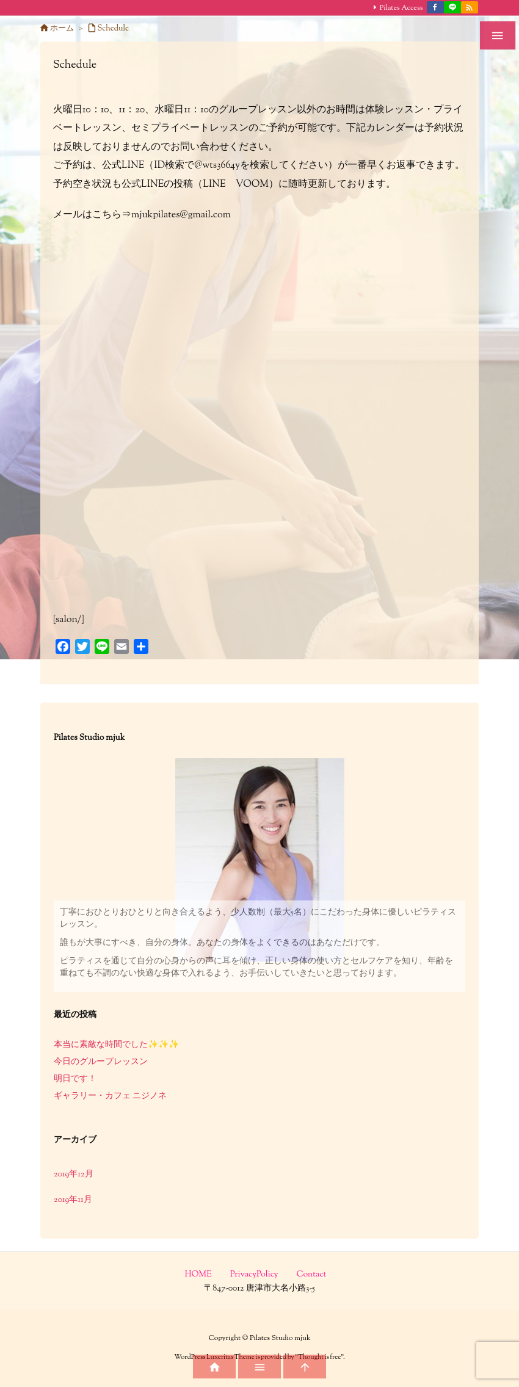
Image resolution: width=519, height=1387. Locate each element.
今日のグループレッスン (101, 1062)
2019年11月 (73, 1200)
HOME (198, 1275)
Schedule (113, 28)
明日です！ (75, 1079)
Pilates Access (401, 7)
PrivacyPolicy (254, 1275)
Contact (312, 1275)
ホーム (62, 28)
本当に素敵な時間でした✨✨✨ (116, 1045)
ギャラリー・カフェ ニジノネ (110, 1096)
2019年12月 (73, 1174)
